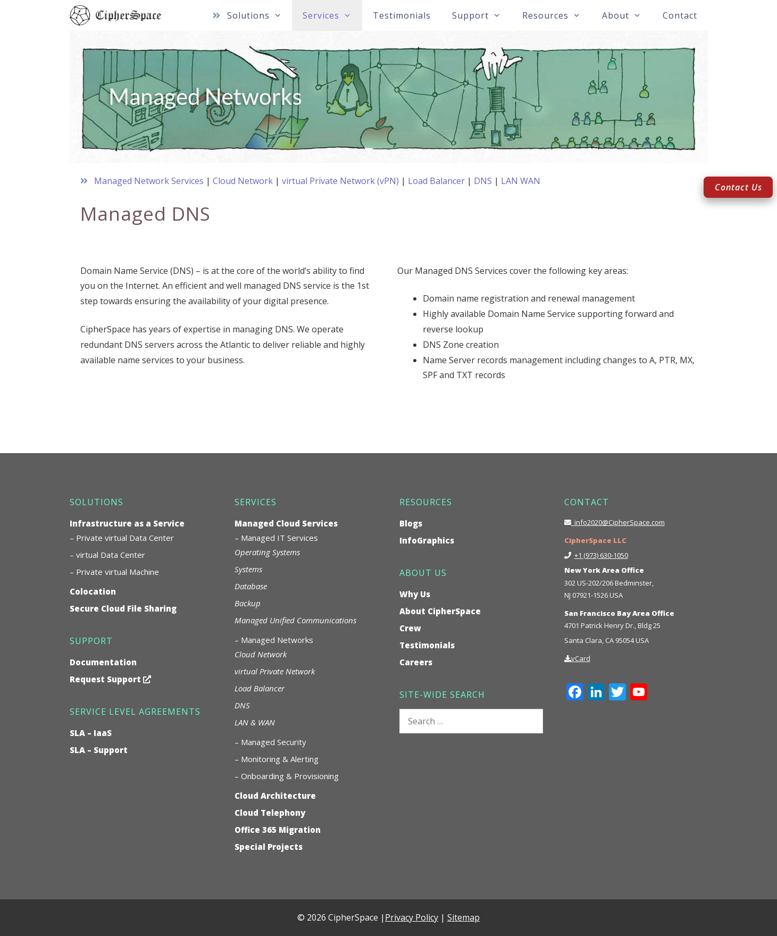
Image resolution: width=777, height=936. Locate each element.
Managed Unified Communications (295, 620)
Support (482, 15)
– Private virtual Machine (114, 571)
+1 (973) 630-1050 (601, 555)
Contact (680, 15)
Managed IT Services (279, 537)
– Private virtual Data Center (122, 537)
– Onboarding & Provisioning (287, 776)
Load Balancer (436, 181)
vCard (580, 658)
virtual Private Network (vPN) (340, 181)
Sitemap (463, 917)
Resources (556, 15)
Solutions (260, 15)
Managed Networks (277, 639)
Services (332, 15)
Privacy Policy (411, 917)
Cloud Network (243, 181)
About (627, 15)
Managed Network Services (149, 181)
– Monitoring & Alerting (277, 759)
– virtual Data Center (107, 554)
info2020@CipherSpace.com (618, 522)
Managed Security (273, 742)
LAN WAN (520, 181)
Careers (415, 662)
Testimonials (402, 15)
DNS (483, 181)
